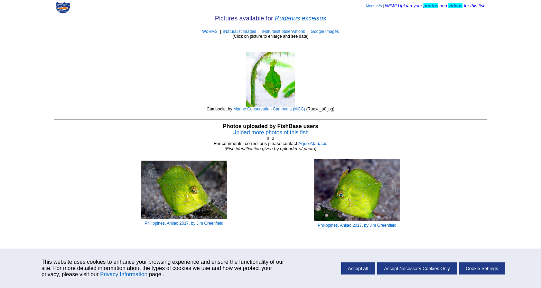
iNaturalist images (239, 31)
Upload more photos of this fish (270, 132)
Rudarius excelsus (300, 18)
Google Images (325, 31)
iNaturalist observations (283, 31)
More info (374, 6)
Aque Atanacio (312, 143)
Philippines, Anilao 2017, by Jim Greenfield (183, 223)
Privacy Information (124, 274)
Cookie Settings (482, 268)
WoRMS (209, 31)
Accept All (358, 268)
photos (430, 5)
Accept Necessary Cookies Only (417, 268)
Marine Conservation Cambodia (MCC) (269, 109)
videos (455, 5)
